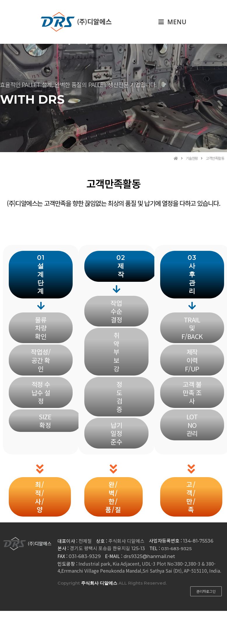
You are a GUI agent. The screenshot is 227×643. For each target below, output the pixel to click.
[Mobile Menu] (172, 22)
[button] (41, 275)
